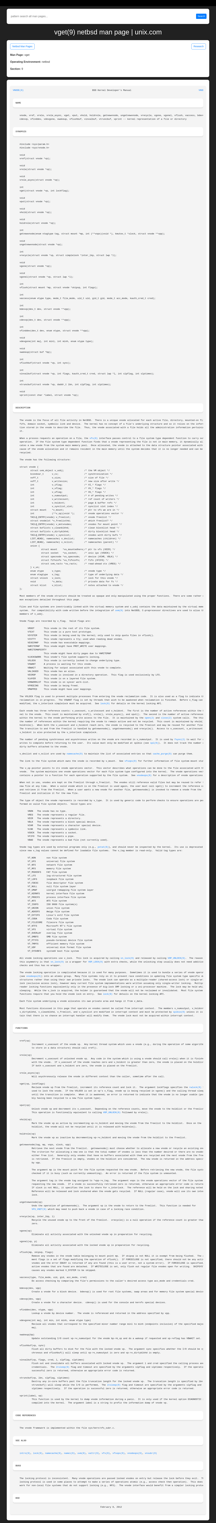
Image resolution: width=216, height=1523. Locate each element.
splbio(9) (179, 1012)
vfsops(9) (131, 761)
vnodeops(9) (144, 775)
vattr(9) (93, 1453)
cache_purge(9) (162, 754)
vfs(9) (94, 438)
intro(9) (25, 1453)
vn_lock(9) (127, 958)
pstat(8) (103, 847)
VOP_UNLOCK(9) (176, 958)
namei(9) (69, 1453)
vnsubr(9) (151, 1453)
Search (201, 16)
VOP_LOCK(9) (95, 962)
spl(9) (154, 743)
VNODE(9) (18, 90)
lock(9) (105, 703)
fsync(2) (179, 739)
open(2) (149, 718)
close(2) (166, 718)
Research (199, 46)
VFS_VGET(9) (39, 1209)
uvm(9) (119, 610)
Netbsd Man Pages (22, 46)
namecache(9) (75, 754)
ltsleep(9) (62, 1367)
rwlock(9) (195, 1087)
